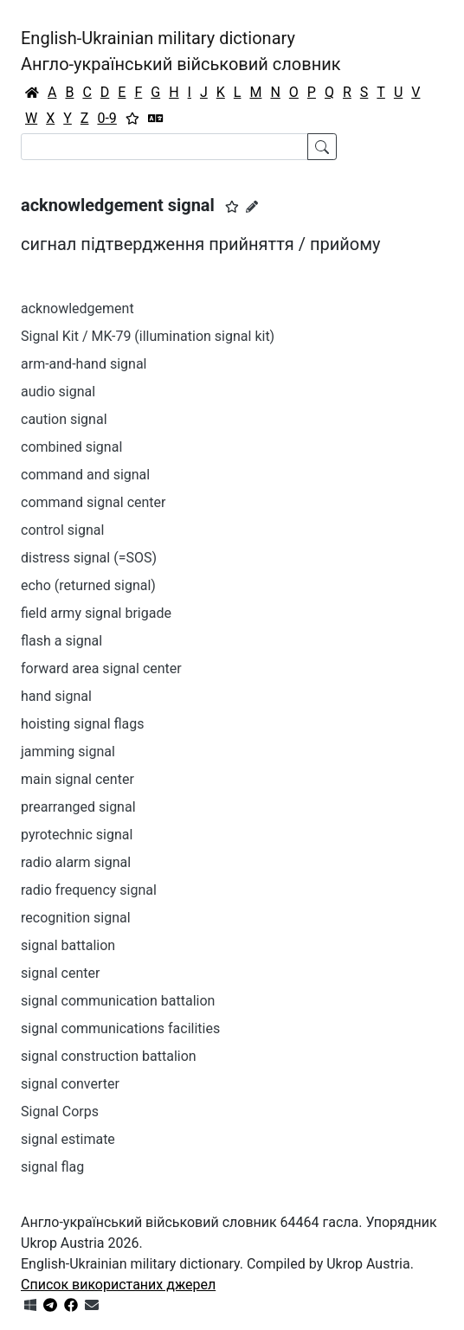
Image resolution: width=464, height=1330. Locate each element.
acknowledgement (77, 308)
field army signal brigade (96, 613)
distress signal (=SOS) (89, 557)
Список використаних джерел (118, 1284)
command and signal (85, 474)
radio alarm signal (76, 862)
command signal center (93, 502)
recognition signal (76, 917)
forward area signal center (101, 668)
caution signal (64, 419)
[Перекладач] (156, 118)
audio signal (58, 391)
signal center (60, 973)
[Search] (164, 146)
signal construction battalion (109, 1056)
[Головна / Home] (32, 92)
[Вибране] (132, 118)
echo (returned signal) (88, 585)
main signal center (77, 779)
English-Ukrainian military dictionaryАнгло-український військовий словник (181, 51)
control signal (62, 530)
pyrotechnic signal (76, 834)
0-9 (106, 118)
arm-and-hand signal (83, 364)
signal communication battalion (118, 1001)
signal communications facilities (120, 1028)
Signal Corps (60, 1111)
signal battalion (68, 945)
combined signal (71, 447)
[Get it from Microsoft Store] (30, 1305)
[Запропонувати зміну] (252, 207)
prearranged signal (78, 807)
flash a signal (61, 641)
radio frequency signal (89, 890)
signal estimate (68, 1139)
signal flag (52, 1167)
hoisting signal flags (83, 724)
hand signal (56, 696)
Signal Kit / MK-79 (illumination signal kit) (147, 336)
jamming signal (68, 751)
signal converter (70, 1084)
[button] (232, 207)
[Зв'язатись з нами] (92, 1305)
